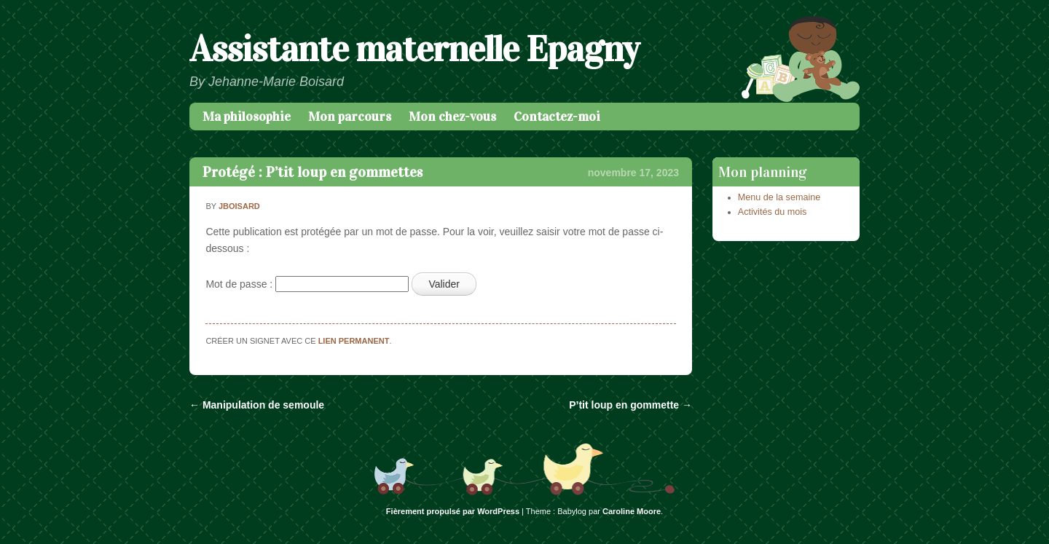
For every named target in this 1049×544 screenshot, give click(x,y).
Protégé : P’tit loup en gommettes (313, 172)
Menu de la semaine (779, 197)
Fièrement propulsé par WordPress (452, 511)
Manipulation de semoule (256, 405)
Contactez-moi (557, 117)
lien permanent (354, 340)
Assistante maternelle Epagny (414, 49)
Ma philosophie (247, 117)
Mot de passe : (307, 284)
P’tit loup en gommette (630, 405)
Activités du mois (772, 212)
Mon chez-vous (452, 117)
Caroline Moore (631, 511)
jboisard (239, 206)
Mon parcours (349, 117)
